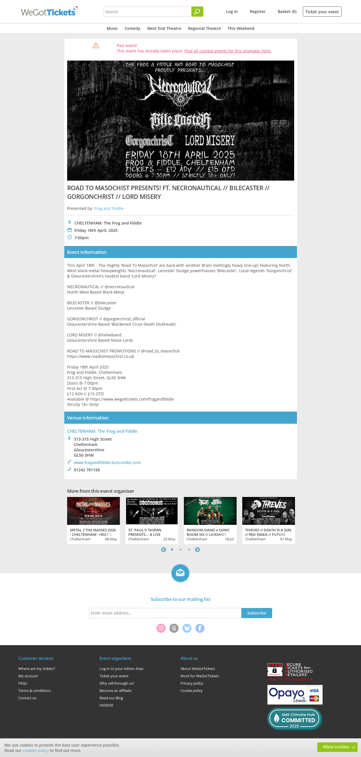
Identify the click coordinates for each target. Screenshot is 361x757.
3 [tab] (189, 549)
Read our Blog (111, 697)
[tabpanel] (93, 520)
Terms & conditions (34, 690)
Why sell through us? (117, 683)
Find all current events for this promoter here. (228, 51)
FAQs (22, 683)
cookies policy (36, 750)
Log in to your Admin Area (121, 668)
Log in (232, 11)
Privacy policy (191, 683)
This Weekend (241, 28)
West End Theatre (164, 28)
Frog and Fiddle (109, 208)
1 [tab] (172, 549)
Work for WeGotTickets (199, 675)
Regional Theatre (204, 28)
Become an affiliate (115, 690)
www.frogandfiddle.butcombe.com (107, 462)
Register (258, 11)
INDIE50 (106, 705)
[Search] (197, 11)
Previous (163, 549)
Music (112, 28)
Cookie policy (191, 690)
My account (28, 675)
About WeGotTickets (197, 668)
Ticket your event (322, 11)
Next (197, 549)
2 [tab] (180, 549)
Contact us (27, 697)
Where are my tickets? (36, 668)
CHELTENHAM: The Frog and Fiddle (102, 431)
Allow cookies (336, 746)
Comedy (132, 28)
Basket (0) (287, 11)
